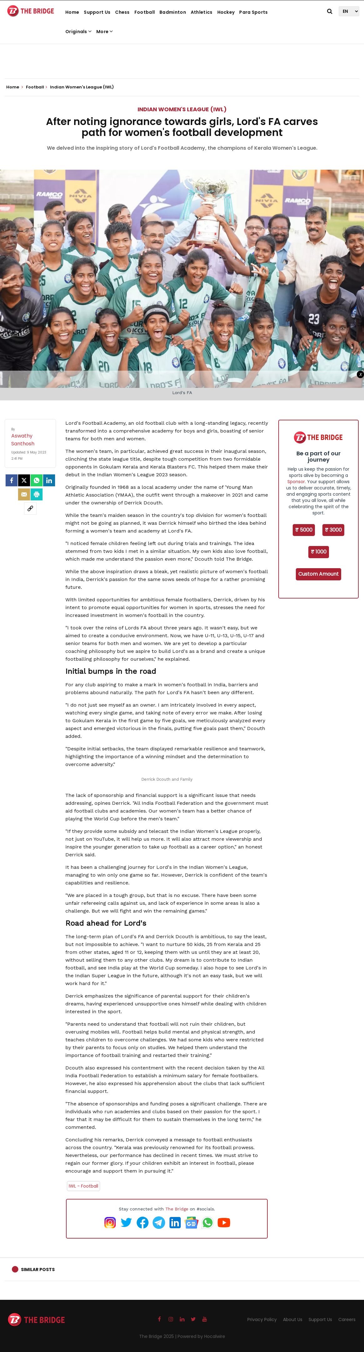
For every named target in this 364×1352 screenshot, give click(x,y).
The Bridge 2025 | (158, 1336)
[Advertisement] (182, 59)
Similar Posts (38, 1269)
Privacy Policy (262, 1319)
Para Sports (253, 12)
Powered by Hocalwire (201, 1336)
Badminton (172, 12)
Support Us (97, 12)
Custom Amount (318, 574)
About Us (292, 1319)
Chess (122, 12)
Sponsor (296, 481)
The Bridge (176, 1208)
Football (144, 12)
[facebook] (11, 480)
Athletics (202, 12)
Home (72, 12)
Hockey (226, 12)
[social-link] (30, 508)
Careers (347, 1319)
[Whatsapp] (36, 480)
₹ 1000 (318, 551)
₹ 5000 (303, 529)
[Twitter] (24, 480)
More (104, 31)
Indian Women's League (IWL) (182, 109)
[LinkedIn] (49, 480)
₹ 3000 (333, 529)
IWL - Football (83, 1186)
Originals (78, 31)
